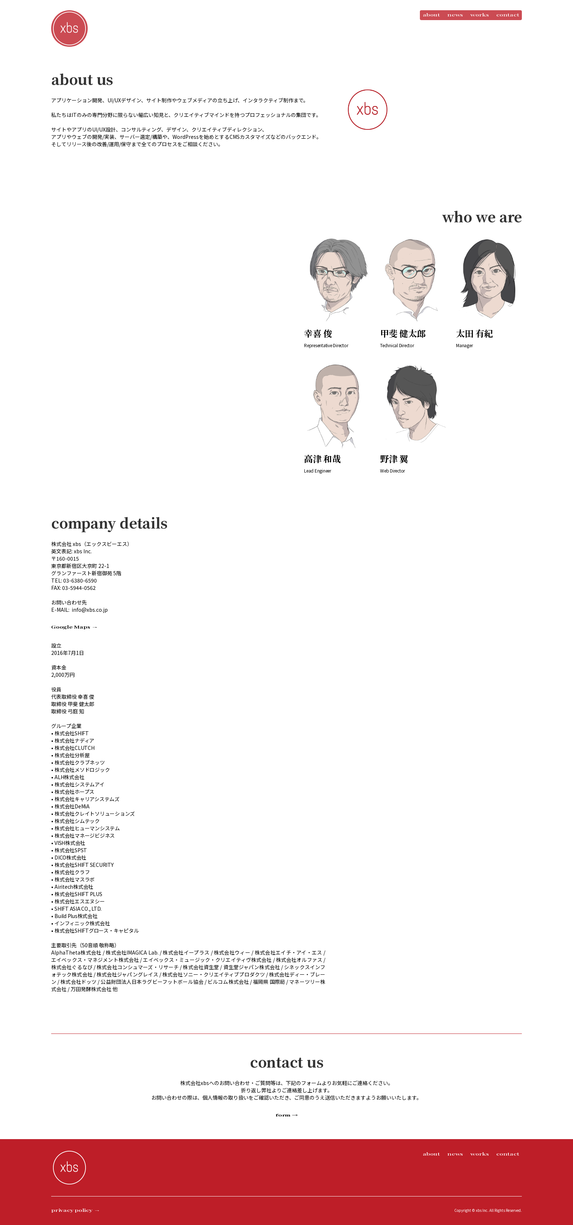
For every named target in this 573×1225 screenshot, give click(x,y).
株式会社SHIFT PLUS (78, 894)
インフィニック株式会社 (82, 923)
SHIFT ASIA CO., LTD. (78, 908)
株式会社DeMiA (72, 806)
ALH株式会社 (69, 777)
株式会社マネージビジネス (84, 835)
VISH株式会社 (69, 842)
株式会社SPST (70, 850)
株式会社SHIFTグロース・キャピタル (96, 930)
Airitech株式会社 (73, 886)
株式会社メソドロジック (82, 769)
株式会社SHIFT (71, 733)
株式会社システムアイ (79, 784)
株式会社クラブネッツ (79, 762)
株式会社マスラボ (74, 879)
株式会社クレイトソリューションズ (94, 813)
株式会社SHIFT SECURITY (84, 864)
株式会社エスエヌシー (79, 901)
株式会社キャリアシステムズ (86, 799)
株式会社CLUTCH (74, 747)
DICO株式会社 (70, 857)
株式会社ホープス (74, 791)
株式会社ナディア (74, 740)
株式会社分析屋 (72, 755)
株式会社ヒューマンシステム (87, 828)
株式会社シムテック (77, 820)
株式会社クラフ (72, 872)
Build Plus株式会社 (76, 915)
